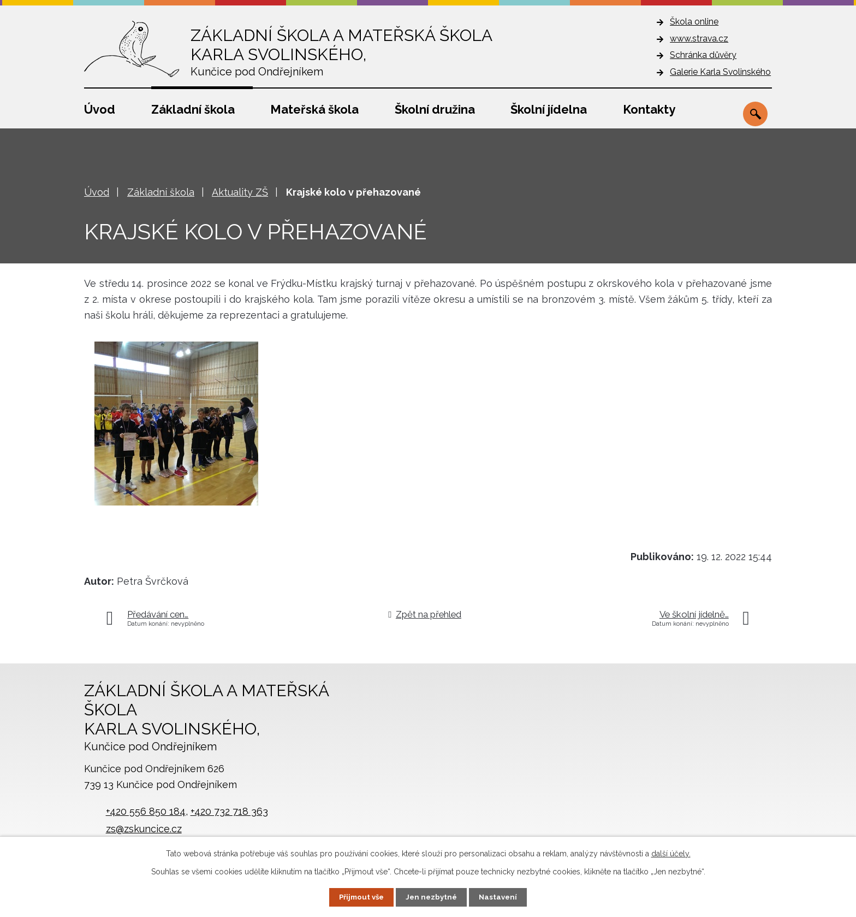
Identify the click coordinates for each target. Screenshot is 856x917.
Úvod (99, 109)
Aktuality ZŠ (240, 192)
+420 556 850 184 (146, 811)
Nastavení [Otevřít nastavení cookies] (501, 896)
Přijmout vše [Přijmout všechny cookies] (360, 896)
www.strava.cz (699, 38)
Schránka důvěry (703, 55)
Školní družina (435, 109)
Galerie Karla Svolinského (720, 72)
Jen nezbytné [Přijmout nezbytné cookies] (432, 896)
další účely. (671, 853)
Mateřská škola (314, 109)
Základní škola (193, 109)
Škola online (694, 21)
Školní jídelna (548, 109)
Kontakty (649, 109)
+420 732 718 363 (229, 811)
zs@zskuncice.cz (144, 828)
